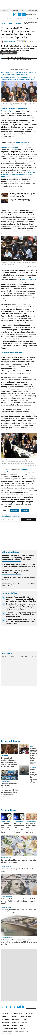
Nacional (15, 1022)
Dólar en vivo (14, 10)
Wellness (5, 1022)
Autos (23, 1028)
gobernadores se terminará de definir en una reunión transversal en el (15, 145)
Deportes (5, 1025)
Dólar (9, 19)
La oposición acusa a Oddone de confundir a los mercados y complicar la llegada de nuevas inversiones (19, 73)
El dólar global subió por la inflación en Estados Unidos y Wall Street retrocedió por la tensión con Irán (19, 901)
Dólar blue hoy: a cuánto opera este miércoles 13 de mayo (15, 572)
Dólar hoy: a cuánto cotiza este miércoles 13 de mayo (18, 578)
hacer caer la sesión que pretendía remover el (18, 174)
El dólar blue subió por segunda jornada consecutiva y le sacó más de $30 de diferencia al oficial (21, 615)
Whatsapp (23, 1007)
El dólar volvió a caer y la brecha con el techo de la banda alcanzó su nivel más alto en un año (20, 622)
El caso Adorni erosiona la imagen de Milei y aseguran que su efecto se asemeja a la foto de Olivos (9, 762)
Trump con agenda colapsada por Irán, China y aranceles (19, 585)
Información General (9, 1028)
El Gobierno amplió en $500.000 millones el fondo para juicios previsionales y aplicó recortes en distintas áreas (18, 78)
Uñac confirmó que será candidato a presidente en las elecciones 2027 (20, 200)
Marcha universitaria (32, 10)
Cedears (34, 656)
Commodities (23, 656)
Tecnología (19, 1031)
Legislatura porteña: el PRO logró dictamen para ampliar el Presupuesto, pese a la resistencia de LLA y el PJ (23, 195)
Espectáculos (7, 1031)
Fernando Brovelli (10, 41)
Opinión (25, 1019)
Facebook (6, 1007)
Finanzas (29, 19)
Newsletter (34, 18)
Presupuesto (18, 23)
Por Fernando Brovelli (33, 763)
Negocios (15, 1019)
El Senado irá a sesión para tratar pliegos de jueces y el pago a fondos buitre (33, 754)
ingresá (34, 14)
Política (10, 23)
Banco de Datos (26, 1016)
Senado (22, 10)
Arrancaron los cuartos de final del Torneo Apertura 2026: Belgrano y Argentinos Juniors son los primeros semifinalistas (18, 558)
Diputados (25, 510)
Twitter (2, 1007)
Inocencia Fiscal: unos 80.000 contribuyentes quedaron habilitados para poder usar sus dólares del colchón (21, 599)
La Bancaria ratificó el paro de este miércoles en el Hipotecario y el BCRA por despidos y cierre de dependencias (9, 789)
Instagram (10, 1007)
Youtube (19, 1007)
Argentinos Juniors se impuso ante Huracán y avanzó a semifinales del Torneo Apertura (18, 565)
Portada (5, 1013)
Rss (28, 1031)
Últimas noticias (17, 1013)
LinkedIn (14, 1007)
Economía (19, 19)
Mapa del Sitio (7, 1034)
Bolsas (13, 656)
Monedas (4, 656)
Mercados (5, 1019)
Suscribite (28, 519)
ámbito (3, 23)
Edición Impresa (17, 1025)
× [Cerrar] (15, 52)
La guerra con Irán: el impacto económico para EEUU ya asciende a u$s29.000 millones (33, 776)
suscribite (29, 14)
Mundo (24, 1022)
